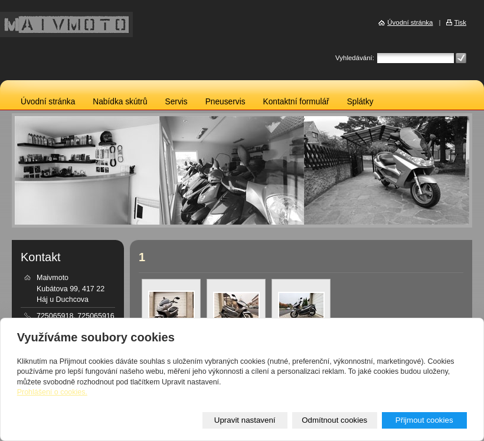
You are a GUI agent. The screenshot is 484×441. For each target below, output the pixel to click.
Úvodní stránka (48, 101)
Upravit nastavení (245, 420)
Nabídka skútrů (120, 101)
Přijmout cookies (424, 420)
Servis (176, 101)
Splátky (360, 101)
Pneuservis (225, 101)
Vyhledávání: (354, 57)
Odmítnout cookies (334, 420)
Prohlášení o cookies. (52, 392)
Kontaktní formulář (296, 101)
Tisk (460, 22)
